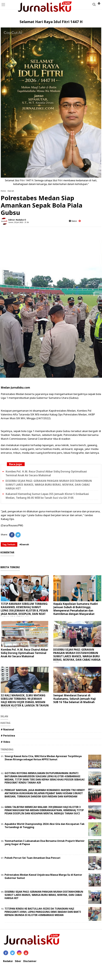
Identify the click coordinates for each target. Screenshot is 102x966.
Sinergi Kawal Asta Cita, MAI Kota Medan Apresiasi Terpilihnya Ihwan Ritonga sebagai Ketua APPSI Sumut (43, 757)
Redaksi (8, 961)
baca (73, 221)
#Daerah (24, 544)
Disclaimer (29, 961)
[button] (98, 2)
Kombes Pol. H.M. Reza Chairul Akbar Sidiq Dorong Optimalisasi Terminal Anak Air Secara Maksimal (24, 653)
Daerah (11, 191)
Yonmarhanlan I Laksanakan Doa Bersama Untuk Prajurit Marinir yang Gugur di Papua (45, 842)
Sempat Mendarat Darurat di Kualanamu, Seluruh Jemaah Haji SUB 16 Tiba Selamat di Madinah (74, 699)
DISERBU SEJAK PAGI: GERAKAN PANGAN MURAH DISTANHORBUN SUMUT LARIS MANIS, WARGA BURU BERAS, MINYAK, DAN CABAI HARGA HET (49, 484)
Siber (18, 961)
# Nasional (7, 729)
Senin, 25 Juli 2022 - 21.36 (18, 222)
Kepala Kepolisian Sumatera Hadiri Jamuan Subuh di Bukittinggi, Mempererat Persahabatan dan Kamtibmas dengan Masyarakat (75, 609)
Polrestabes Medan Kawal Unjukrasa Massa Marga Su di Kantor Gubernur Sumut (43, 876)
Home (3, 191)
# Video (5, 741)
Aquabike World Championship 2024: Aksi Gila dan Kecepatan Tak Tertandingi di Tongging (45, 825)
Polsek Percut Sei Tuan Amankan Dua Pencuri (32, 857)
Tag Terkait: (9, 544)
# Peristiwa (8, 735)
